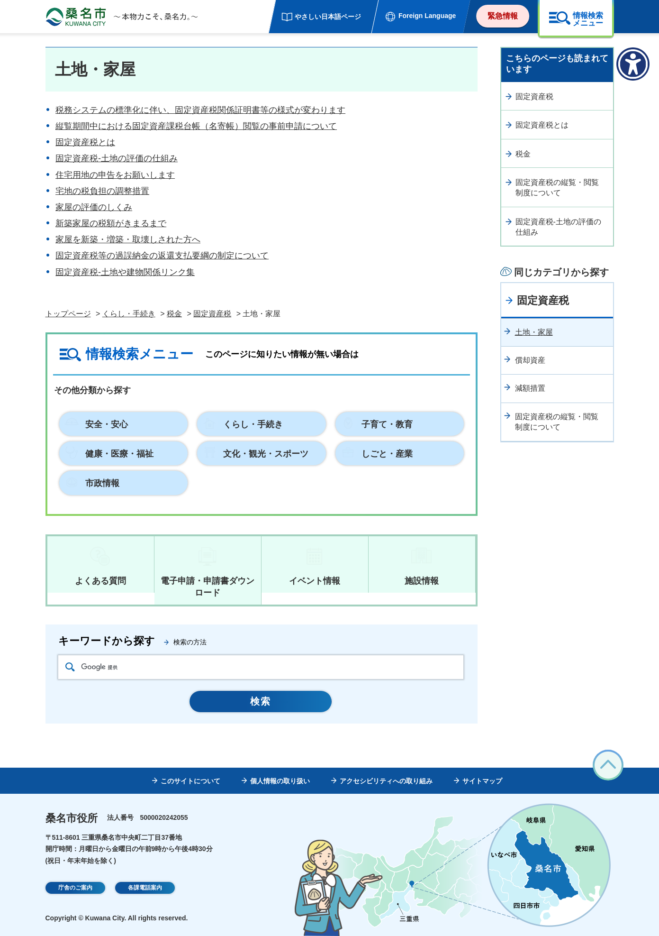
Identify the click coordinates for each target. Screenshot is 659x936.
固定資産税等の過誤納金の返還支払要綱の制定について (162, 255)
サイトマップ (482, 781)
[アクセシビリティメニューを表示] (633, 64)
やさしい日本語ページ (328, 16)
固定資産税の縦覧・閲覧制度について (557, 187)
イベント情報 (314, 581)
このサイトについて (190, 781)
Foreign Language (427, 15)
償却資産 (530, 360)
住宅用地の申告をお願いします (115, 175)
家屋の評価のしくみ (93, 207)
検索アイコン (70, 666)
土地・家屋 (534, 332)
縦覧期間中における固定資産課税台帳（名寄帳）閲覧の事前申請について (196, 126)
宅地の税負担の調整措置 (102, 191)
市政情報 (102, 483)
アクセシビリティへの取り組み (386, 781)
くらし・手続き (128, 314)
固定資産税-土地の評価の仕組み (116, 158)
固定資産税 (212, 314)
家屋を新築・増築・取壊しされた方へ (127, 239)
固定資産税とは (85, 142)
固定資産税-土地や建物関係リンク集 (125, 272)
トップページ (68, 314)
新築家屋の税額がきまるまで (110, 223)
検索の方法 (190, 642)
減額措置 (530, 388)
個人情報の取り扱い (280, 781)
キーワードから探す (106, 641)
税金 (174, 314)
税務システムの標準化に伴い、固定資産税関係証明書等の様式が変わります (200, 110)
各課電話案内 (145, 888)
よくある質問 (100, 581)
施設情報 (422, 581)
